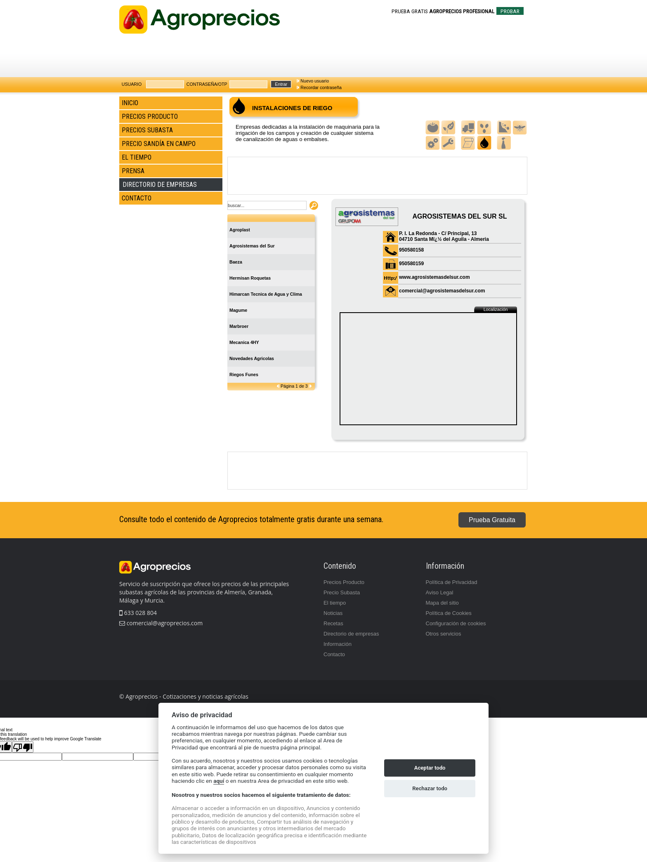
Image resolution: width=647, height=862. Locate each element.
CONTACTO (136, 198)
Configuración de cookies (456, 623)
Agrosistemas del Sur (252, 245)
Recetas (333, 623)
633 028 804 (138, 613)
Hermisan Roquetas (250, 278)
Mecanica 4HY (244, 342)
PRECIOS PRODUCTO (150, 116)
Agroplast (239, 229)
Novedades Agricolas (251, 358)
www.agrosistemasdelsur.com (434, 277)
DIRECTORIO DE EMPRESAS (160, 184)
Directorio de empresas (351, 634)
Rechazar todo (429, 788)
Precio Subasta (342, 592)
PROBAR (510, 11)
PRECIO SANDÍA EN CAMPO (159, 144)
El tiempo (335, 603)
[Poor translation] (22, 747)
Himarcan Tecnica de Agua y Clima (265, 294)
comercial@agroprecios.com (164, 623)
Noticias (333, 613)
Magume (238, 310)
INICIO (130, 103)
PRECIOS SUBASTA (147, 130)
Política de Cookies (449, 613)
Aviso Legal (439, 592)
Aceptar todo (430, 768)
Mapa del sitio (442, 603)
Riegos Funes (243, 374)
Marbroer (238, 326)
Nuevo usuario (314, 80)
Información (338, 644)
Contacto (334, 654)
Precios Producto (344, 582)
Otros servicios (443, 634)
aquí (218, 780)
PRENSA (133, 171)
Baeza (235, 261)
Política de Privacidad (451, 582)
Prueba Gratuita (492, 519)
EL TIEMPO (136, 157)
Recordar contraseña (321, 87)
